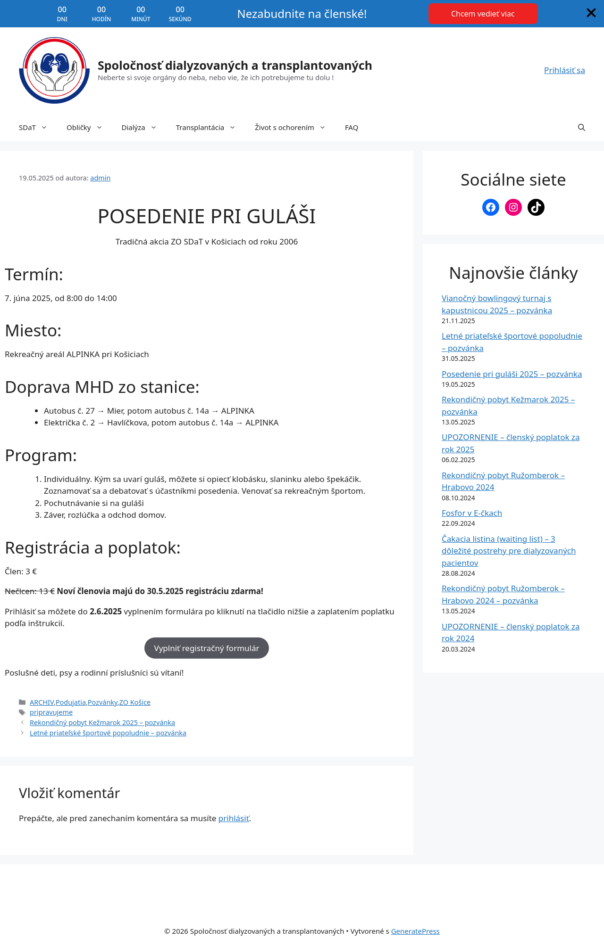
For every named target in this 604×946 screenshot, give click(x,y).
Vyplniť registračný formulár (206, 648)
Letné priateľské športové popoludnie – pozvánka (108, 732)
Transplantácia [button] (210, 127)
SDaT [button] (38, 127)
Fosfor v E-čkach (472, 512)
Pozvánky (102, 702)
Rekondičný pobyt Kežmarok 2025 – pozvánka (102, 722)
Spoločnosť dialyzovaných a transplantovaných (235, 65)
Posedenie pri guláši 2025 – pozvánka (512, 373)
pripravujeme (51, 712)
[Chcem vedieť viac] (482, 13)
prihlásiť (233, 818)
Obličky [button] (89, 127)
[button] (582, 127)
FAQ (352, 127)
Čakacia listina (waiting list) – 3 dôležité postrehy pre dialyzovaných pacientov (509, 550)
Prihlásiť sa (564, 70)
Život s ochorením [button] (295, 127)
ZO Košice (135, 702)
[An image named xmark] (591, 12)
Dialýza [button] (144, 127)
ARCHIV (42, 702)
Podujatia (71, 702)
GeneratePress (415, 931)
